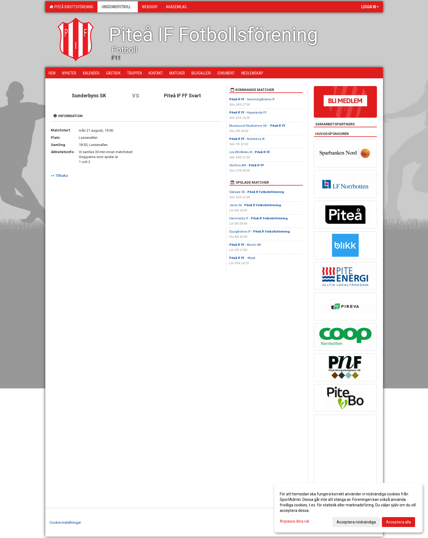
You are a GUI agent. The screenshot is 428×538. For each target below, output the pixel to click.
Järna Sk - (255, 205)
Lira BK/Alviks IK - (249, 152)
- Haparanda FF (248, 112)
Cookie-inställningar (65, 522)
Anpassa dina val (294, 521)
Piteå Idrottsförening (71, 7)
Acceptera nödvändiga (356, 522)
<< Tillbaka (59, 175)
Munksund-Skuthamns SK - (257, 126)
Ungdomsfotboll (118, 7)
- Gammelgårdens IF (252, 99)
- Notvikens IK (247, 139)
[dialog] (348, 508)
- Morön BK (245, 245)
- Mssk (242, 258)
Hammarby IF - (258, 218)
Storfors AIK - (246, 165)
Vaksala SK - (256, 192)
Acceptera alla (398, 522)
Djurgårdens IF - (259, 231)
